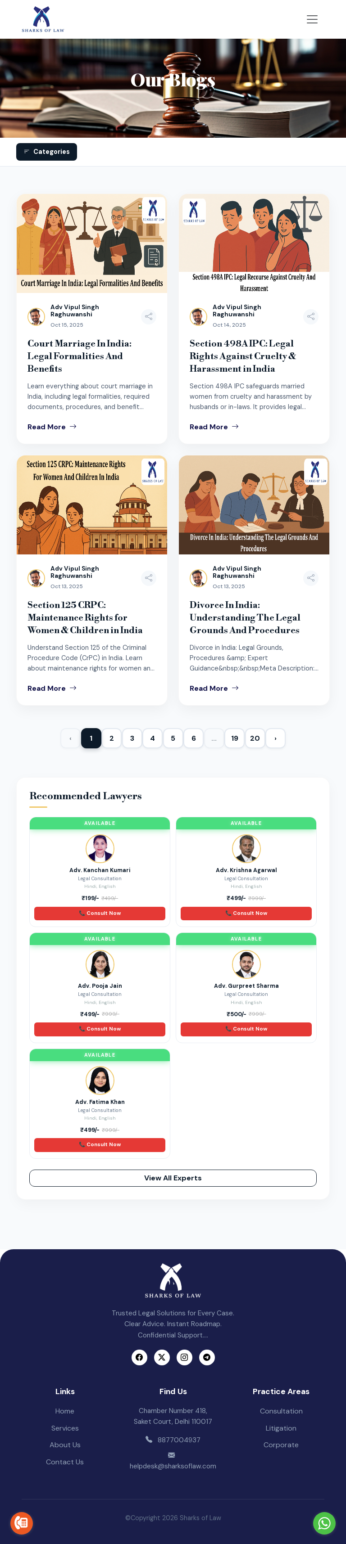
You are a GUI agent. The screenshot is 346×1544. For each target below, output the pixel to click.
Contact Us (65, 1462)
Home (64, 1411)
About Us (65, 1444)
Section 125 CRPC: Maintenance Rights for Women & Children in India (85, 618)
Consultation (281, 1411)
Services (65, 1428)
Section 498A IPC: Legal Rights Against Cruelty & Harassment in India (243, 356)
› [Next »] (275, 738)
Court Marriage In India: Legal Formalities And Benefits (79, 356)
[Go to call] (21, 1523)
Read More (52, 427)
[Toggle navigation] (312, 19)
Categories (46, 152)
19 (234, 738)
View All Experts (173, 1178)
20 (255, 738)
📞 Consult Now (100, 913)
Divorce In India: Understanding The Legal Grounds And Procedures (245, 618)
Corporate (281, 1444)
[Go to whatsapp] (324, 1523)
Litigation (281, 1428)
